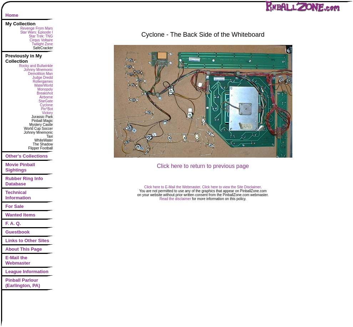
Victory (47, 113)
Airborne (46, 97)
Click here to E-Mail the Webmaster (172, 187)
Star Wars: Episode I (36, 32)
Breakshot (45, 93)
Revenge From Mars (36, 28)
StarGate (46, 101)
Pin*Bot (47, 109)
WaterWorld (43, 85)
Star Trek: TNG (41, 36)
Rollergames (43, 81)
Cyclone (46, 105)
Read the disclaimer (175, 199)
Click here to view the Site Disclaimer (231, 187)
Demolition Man (40, 74)
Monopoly (45, 89)
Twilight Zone (42, 44)
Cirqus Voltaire (41, 40)
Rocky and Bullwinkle (36, 66)
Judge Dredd (42, 78)
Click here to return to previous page (203, 166)
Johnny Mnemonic (38, 70)
